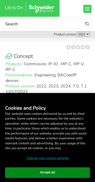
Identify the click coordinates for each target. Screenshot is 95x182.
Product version (65, 34)
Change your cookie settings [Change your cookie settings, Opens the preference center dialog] (47, 158)
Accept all (47, 172)
